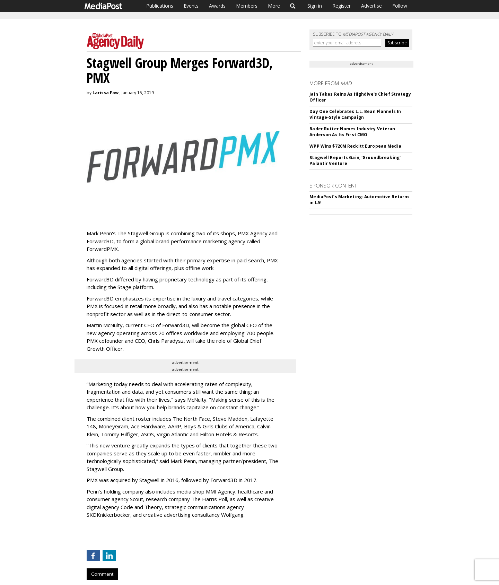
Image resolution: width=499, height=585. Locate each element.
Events (191, 5)
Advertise (371, 5)
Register (341, 5)
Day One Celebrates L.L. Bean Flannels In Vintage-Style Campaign (355, 114)
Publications (159, 5)
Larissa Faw (106, 93)
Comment (102, 574)
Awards (217, 5)
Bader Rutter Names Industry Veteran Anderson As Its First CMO (352, 132)
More (274, 5)
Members (246, 5)
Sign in (314, 5)
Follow (399, 5)
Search (293, 6)
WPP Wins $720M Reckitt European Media (355, 146)
